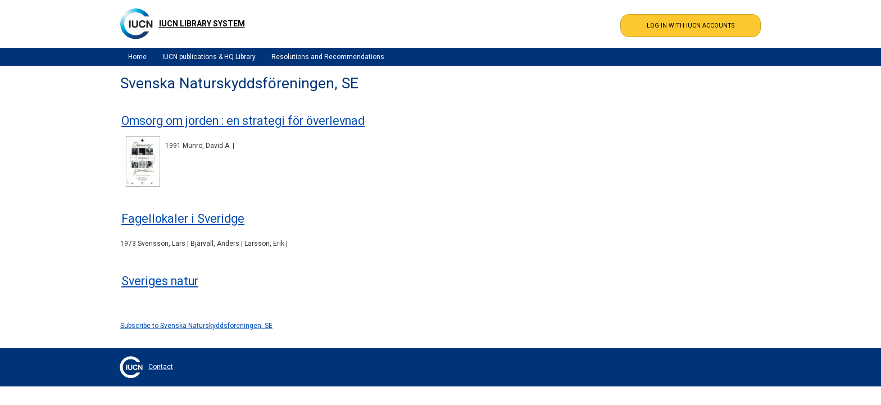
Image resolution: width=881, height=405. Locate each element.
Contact (160, 367)
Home (137, 57)
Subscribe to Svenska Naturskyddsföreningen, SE (196, 326)
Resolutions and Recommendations (327, 57)
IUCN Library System (202, 23)
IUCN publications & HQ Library (209, 57)
